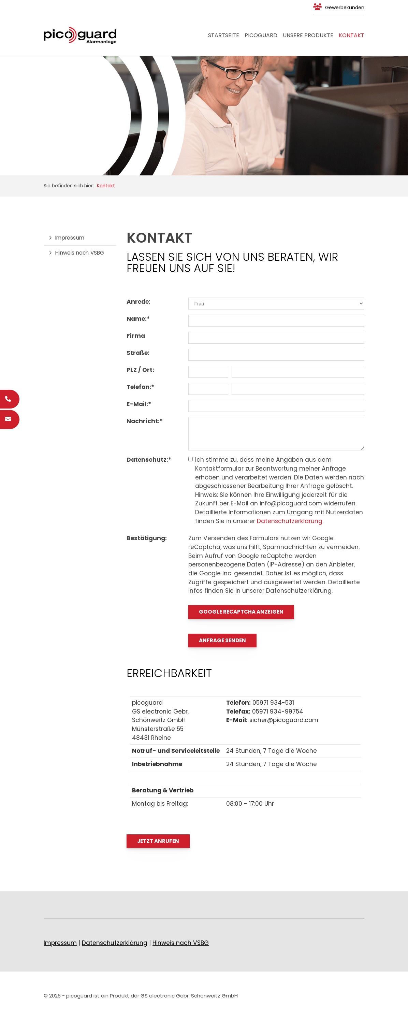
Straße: (138, 353)
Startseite (223, 35)
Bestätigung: (147, 538)
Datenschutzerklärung (289, 521)
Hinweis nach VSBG (79, 252)
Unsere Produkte (308, 35)
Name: (138, 319)
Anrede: (138, 302)
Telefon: (140, 387)
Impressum (69, 237)
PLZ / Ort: (140, 370)
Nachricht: (145, 421)
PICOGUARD (261, 35)
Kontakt (351, 35)
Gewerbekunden (344, 7)
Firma (136, 336)
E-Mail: (139, 404)
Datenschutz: (149, 460)
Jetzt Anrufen (158, 841)
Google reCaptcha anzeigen (241, 611)
